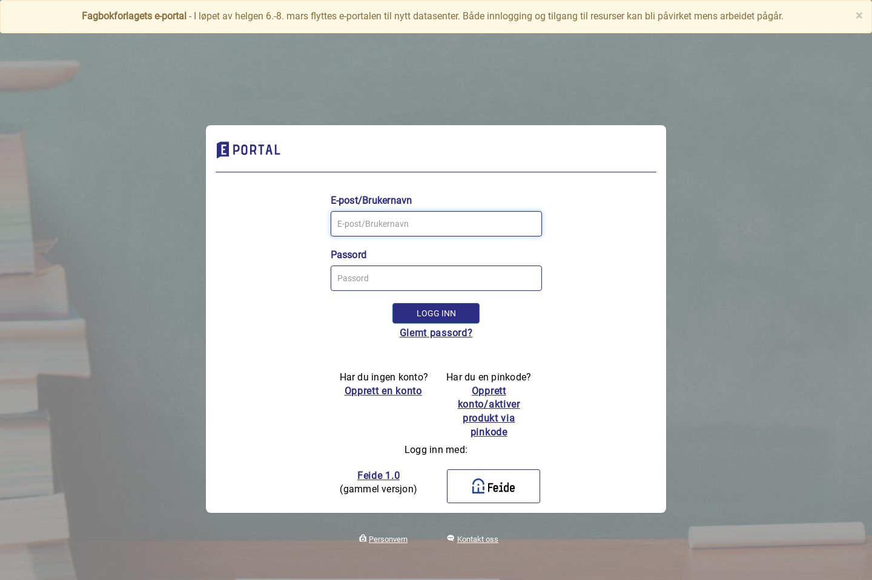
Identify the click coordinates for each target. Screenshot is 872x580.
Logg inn (436, 313)
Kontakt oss (477, 539)
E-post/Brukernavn (371, 200)
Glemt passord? (436, 333)
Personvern (388, 539)
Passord (349, 255)
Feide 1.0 (378, 475)
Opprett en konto (383, 391)
